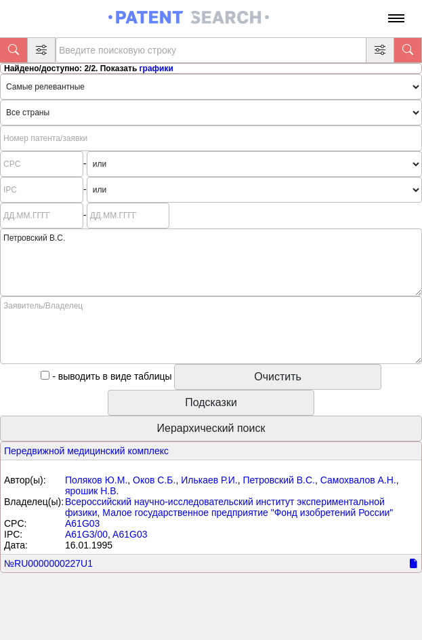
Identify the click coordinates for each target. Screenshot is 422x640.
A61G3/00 (86, 534)
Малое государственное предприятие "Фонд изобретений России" (247, 512)
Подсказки (211, 402)
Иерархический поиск (211, 428)
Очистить (277, 376)
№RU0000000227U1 (48, 563)
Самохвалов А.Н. (358, 480)
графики (156, 68)
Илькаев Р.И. (209, 480)
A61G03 (82, 523)
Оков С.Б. (154, 480)
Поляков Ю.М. (96, 480)
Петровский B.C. (278, 480)
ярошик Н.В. (92, 490)
